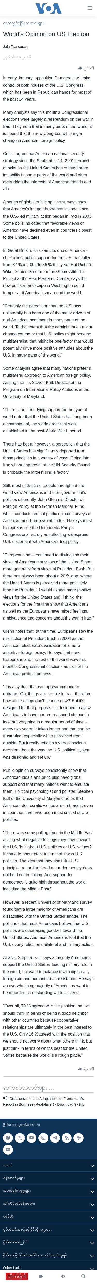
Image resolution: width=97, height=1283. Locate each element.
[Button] (86, 68)
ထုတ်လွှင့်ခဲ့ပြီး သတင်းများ (23, 23)
